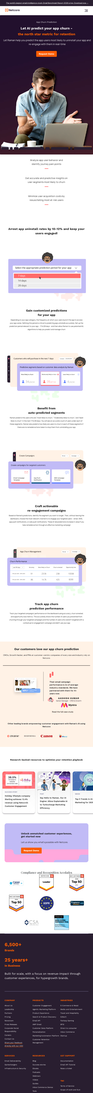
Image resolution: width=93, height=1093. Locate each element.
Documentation (66, 1061)
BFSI (62, 1024)
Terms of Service (67, 1086)
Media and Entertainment (71, 1009)
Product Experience (41, 1013)
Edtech (63, 1017)
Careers (8, 1035)
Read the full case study (62, 712)
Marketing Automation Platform (46, 1036)
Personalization (39, 1032)
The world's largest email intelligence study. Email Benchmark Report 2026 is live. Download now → (47, 3)
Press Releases (11, 1024)
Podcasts (36, 1072)
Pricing (7, 1017)
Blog (34, 1061)
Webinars (36, 1076)
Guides (35, 1083)
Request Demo (46, 54)
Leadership (9, 1009)
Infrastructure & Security (15, 1068)
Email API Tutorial (67, 1065)
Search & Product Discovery (44, 1017)
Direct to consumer (68, 1028)
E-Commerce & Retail (69, 1006)
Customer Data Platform (43, 1028)
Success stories (39, 1065)
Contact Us (9, 1039)
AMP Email (37, 1024)
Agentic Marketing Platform (44, 1009)
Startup (63, 1036)
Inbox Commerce (67, 1032)
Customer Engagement (42, 1006)
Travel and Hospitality (69, 1013)
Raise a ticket (66, 1068)
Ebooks (36, 1068)
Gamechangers (11, 1065)
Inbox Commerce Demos (43, 1087)
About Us (8, 1006)
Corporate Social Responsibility (12, 1029)
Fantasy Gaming (67, 1021)
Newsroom (9, 1021)
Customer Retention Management (41, 1041)
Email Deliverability (13, 1061)
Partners (8, 1013)
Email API (36, 1021)
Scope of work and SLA (70, 1090)
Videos (35, 1080)
